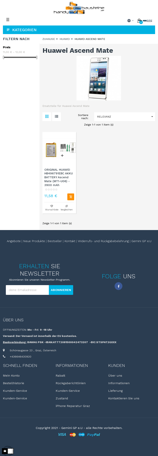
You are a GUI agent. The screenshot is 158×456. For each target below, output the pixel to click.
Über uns (13, 319)
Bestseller (54, 241)
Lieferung (115, 391)
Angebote (14, 241)
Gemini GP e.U (141, 241)
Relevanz (126, 116)
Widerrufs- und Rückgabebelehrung (103, 241)
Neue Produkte (34, 241)
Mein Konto (11, 375)
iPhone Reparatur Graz (73, 406)
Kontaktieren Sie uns (123, 398)
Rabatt (60, 375)
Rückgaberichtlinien (71, 383)
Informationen (119, 383)
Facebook (118, 286)
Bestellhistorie (13, 383)
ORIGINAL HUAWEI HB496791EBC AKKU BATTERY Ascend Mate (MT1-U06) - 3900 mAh (58, 177)
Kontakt (69, 241)
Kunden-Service (15, 391)
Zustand (62, 398)
